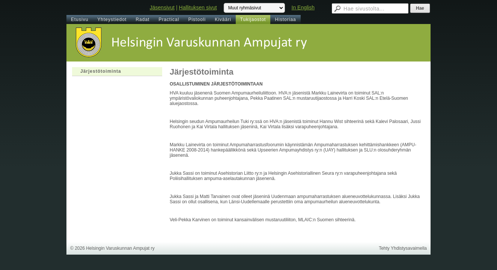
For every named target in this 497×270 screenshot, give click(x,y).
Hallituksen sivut (198, 7)
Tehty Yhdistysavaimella (403, 248)
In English (303, 7)
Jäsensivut (162, 7)
